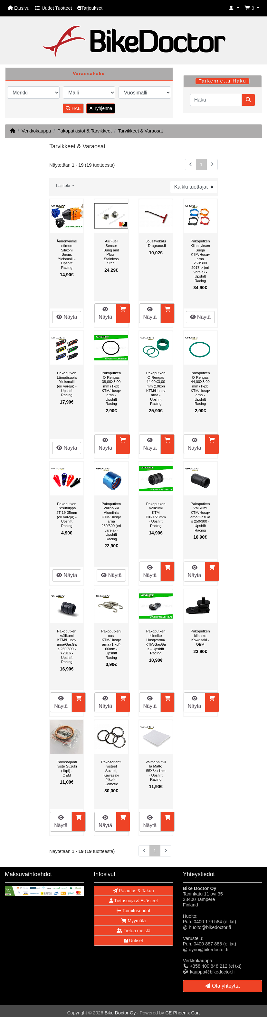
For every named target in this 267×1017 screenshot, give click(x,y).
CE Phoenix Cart (182, 1012)
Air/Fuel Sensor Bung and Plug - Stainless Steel (111, 252)
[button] (234, 8)
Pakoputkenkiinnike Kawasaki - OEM (200, 637)
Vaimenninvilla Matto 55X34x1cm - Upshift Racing (156, 770)
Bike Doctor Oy (120, 1012)
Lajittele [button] (63, 185)
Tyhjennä (100, 108)
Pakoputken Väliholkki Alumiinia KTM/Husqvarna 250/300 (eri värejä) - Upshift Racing (111, 521)
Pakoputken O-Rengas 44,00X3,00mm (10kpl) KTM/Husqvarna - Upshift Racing (156, 388)
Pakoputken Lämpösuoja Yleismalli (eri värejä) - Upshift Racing (67, 384)
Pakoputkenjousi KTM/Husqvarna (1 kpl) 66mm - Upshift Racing (111, 644)
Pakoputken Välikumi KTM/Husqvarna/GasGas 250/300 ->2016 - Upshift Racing (67, 646)
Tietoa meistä (133, 930)
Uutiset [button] (133, 940)
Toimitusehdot (133, 910)
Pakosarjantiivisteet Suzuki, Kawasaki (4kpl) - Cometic (111, 773)
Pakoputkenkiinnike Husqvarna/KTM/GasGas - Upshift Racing (156, 642)
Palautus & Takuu (133, 890)
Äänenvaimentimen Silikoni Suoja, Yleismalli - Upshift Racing (67, 254)
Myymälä (133, 920)
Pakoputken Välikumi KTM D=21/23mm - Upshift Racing (156, 515)
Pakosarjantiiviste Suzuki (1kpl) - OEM (67, 768)
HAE (73, 108)
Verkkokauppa (36, 130)
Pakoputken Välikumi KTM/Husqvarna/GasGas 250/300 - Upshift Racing (200, 517)
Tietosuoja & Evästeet (133, 900)
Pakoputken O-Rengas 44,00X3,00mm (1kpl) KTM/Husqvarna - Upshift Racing (200, 388)
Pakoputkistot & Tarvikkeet (84, 130)
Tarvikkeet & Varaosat (140, 130)
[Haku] (216, 100)
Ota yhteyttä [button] (222, 986)
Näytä (66, 317)
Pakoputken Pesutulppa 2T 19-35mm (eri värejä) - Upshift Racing (66, 515)
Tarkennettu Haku (222, 80)
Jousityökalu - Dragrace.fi (156, 243)
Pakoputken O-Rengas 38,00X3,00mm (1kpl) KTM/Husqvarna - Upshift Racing (111, 388)
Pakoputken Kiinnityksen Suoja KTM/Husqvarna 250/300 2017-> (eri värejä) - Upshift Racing (200, 260)
